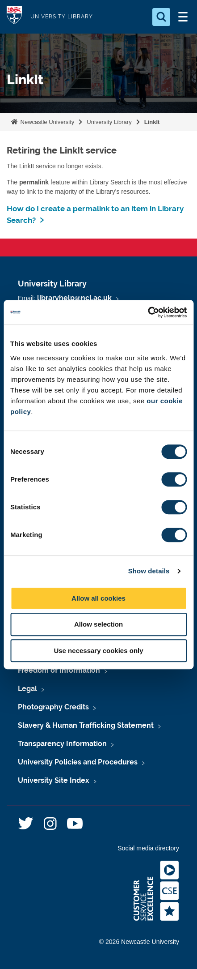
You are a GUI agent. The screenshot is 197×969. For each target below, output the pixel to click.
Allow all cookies (98, 598)
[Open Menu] (183, 17)
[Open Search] (161, 17)
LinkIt (152, 122)
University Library (109, 122)
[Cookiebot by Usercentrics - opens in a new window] (148, 312)
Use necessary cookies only (98, 650)
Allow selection (98, 624)
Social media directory (148, 848)
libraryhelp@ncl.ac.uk (74, 298)
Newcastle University (46, 122)
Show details (149, 571)
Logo (14, 16)
